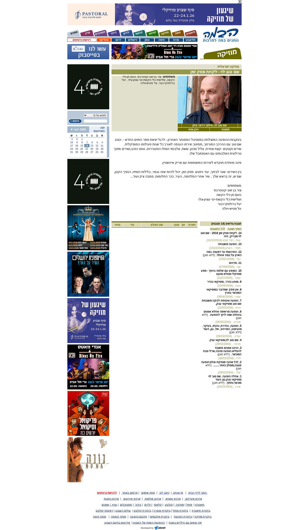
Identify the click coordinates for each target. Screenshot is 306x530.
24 (71, 148)
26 (96, 152)
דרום (118, 40)
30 (76, 152)
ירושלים (132, 40)
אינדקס (104, 40)
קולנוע (169, 504)
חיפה (161, 40)
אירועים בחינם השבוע (117, 522)
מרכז (176, 40)
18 (101, 148)
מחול (189, 504)
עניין (114, 504)
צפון (147, 40)
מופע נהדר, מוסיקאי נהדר (222, 281)
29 (81, 152)
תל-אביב (191, 40)
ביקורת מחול (180, 510)
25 (101, 152)
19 (96, 148)
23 (76, 148)
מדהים (233, 263)
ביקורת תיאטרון (201, 510)
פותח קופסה (118, 516)
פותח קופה (99, 516)
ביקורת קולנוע (142, 510)
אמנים (105, 504)
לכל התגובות (217, 228)
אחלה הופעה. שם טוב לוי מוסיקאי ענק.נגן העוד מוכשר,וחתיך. (224, 379)
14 (86, 145)
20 (91, 148)
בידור (137, 504)
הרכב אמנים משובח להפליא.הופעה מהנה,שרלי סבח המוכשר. (222, 351)
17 (71, 145)
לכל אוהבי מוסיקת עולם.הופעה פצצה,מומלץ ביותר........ (221, 364)
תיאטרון (199, 504)
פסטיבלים (126, 504)
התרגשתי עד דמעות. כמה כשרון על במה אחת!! (223, 253)
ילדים (148, 504)
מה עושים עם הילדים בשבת (185, 522)
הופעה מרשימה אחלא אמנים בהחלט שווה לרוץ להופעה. (222, 313)
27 (91, 152)
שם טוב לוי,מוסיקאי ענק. (223, 340)
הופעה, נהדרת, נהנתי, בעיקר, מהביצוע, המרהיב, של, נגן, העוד (222, 327)
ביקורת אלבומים (159, 516)
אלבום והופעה (138, 516)
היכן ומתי (193, 129)
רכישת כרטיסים (82, 40)
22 (81, 148)
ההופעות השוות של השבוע (149, 522)
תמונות (226, 129)
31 (71, 152)
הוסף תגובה (234, 228)
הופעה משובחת (227, 244)
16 (76, 145)
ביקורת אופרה (161, 510)
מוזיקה (179, 504)
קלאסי (158, 504)
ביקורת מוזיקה (203, 516)
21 (86, 148)
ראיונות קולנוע (104, 510)
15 (81, 145)
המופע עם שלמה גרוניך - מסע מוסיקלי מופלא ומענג (221, 272)
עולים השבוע (123, 510)
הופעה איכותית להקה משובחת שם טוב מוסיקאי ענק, (221, 302)
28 (86, 152)
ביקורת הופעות (183, 516)
